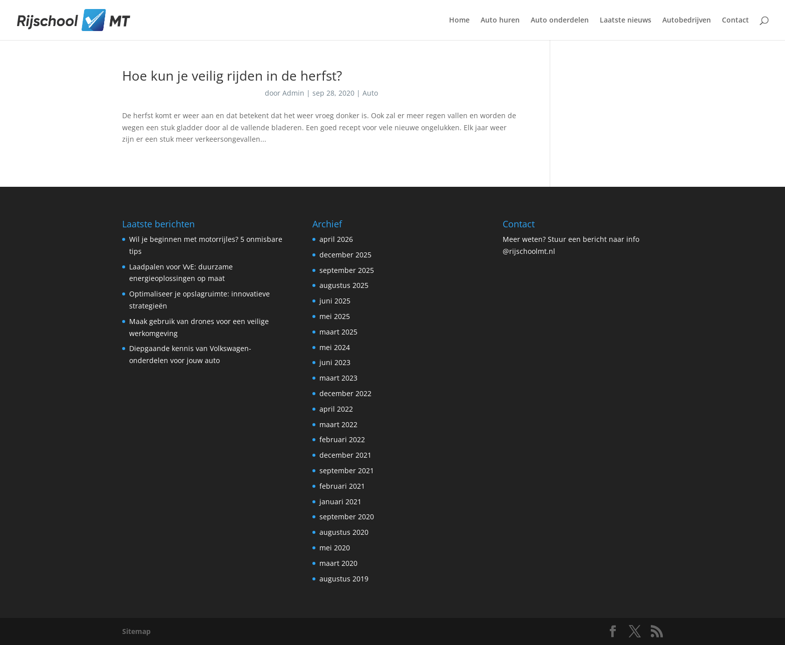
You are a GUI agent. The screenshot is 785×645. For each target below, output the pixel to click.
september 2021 (346, 470)
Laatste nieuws (625, 21)
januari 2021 (340, 501)
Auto (370, 93)
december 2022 (345, 393)
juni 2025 (334, 300)
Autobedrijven (686, 21)
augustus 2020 (343, 532)
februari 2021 (342, 486)
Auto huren (500, 21)
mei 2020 (334, 547)
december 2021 (345, 455)
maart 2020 (338, 563)
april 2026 (336, 239)
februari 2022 (342, 439)
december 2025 (345, 254)
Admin (293, 93)
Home (459, 21)
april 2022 (336, 409)
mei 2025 (334, 316)
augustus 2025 (343, 285)
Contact (735, 21)
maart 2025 (338, 332)
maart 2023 (338, 378)
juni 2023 (334, 362)
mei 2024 (334, 347)
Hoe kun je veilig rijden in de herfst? (232, 76)
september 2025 (346, 270)
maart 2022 (338, 424)
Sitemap (136, 631)
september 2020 (346, 516)
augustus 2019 (343, 578)
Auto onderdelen (560, 21)
